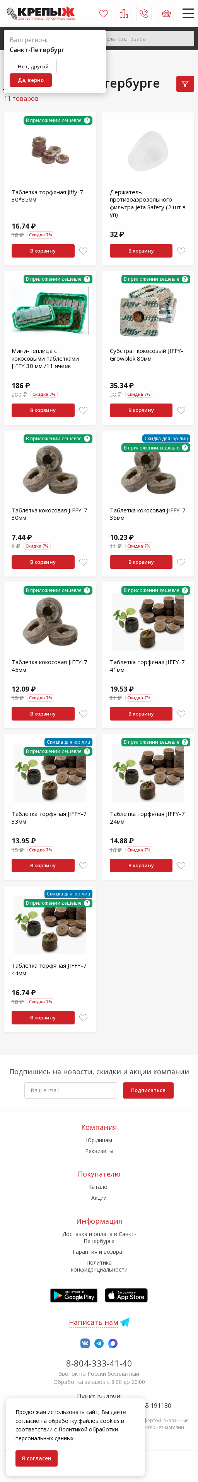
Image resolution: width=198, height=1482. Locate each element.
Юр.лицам (99, 1140)
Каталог (99, 1186)
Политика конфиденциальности (99, 1266)
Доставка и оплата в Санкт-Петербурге (99, 1237)
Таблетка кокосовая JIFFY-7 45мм (49, 665)
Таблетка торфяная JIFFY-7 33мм (49, 817)
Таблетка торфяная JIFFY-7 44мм (49, 969)
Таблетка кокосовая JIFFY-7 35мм (148, 514)
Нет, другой (33, 66)
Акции (99, 1197)
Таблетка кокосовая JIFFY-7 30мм (49, 514)
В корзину (43, 250)
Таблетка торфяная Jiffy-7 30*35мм (47, 195)
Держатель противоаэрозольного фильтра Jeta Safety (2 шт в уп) (148, 203)
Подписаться (148, 1090)
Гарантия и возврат (99, 1251)
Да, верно (31, 79)
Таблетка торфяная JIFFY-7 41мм (147, 665)
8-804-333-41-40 (99, 1363)
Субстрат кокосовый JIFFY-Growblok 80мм (146, 354)
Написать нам (93, 1322)
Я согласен (36, 1458)
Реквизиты (99, 1151)
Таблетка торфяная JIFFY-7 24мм (147, 817)
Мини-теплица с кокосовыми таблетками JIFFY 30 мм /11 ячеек (45, 358)
